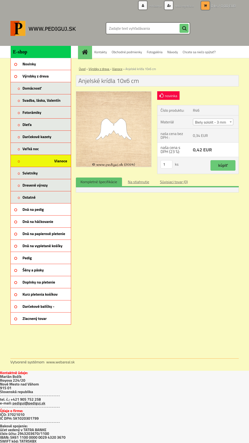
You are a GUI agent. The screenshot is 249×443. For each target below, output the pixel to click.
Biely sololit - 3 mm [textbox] (210, 122)
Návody (172, 51)
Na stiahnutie (138, 182)
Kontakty (100, 51)
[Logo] (43, 28)
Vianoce (117, 69)
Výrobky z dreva (99, 69)
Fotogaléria (154, 51)
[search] (184, 28)
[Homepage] (86, 52)
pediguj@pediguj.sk (28, 403)
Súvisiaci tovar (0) (174, 182)
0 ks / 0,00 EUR (223, 6)
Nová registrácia (182, 5)
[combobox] (213, 122)
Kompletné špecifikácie (99, 182)
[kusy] (166, 164)
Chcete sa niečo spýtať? (199, 51)
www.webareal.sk (60, 362)
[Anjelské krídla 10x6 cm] (113, 93)
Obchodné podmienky (127, 51)
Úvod (82, 69)
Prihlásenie (150, 5)
